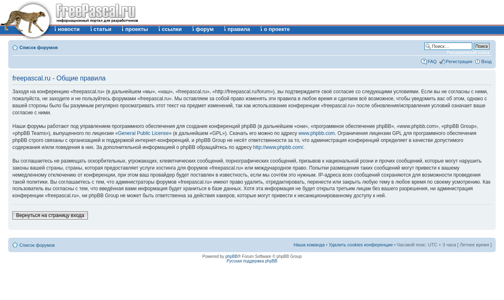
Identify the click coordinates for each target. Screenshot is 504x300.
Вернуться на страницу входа (50, 215)
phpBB (231, 256)
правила (238, 29)
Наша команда (308, 244)
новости (69, 29)
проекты (136, 29)
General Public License (143, 133)
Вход (486, 61)
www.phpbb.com (316, 133)
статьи (102, 29)
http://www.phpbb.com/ (278, 147)
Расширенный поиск (468, 52)
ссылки (172, 29)
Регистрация (459, 61)
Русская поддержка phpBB (252, 261)
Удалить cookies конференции (361, 244)
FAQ (432, 61)
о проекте (277, 29)
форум (205, 29)
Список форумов (38, 47)
